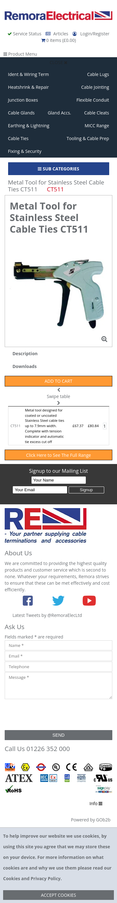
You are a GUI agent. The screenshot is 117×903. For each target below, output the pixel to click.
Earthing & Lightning (28, 126)
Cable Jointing (95, 87)
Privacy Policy (46, 878)
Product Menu (20, 54)
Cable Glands (21, 113)
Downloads (24, 366)
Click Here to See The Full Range (58, 455)
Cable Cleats (96, 113)
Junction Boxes (23, 100)
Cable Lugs (98, 74)
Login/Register (90, 34)
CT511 (16, 425)
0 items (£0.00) (58, 40)
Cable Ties (18, 138)
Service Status (24, 34)
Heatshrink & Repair (28, 87)
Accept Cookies (58, 895)
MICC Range (97, 126)
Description (25, 353)
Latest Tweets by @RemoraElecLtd (47, 615)
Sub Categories (58, 169)
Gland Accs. (59, 113)
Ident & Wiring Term (28, 74)
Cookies (11, 878)
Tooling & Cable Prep (87, 138)
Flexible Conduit (92, 100)
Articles (57, 34)
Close (58, 62)
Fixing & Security (24, 151)
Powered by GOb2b (90, 820)
